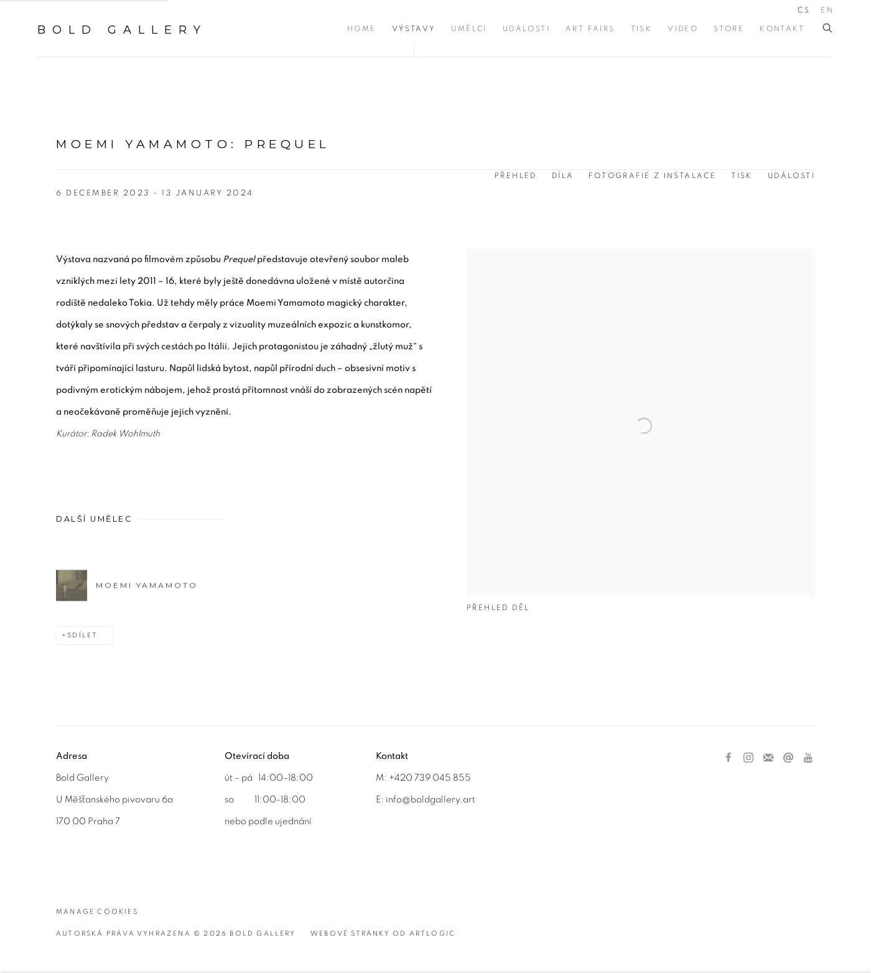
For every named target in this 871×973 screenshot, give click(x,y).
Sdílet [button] (82, 635)
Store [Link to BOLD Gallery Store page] (729, 28)
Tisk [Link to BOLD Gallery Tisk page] (642, 28)
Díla (563, 175)
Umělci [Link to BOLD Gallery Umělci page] (469, 28)
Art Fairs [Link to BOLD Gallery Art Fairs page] (590, 28)
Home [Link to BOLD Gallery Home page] (361, 28)
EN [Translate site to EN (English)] (827, 10)
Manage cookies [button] (97, 911)
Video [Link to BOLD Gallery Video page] (683, 28)
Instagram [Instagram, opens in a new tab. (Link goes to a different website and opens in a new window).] (748, 758)
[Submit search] (828, 28)
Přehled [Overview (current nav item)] (516, 175)
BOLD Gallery (122, 30)
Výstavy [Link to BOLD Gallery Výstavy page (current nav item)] (414, 28)
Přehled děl (498, 607)
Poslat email (788, 758)
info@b (401, 799)
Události (791, 175)
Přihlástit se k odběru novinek (768, 758)
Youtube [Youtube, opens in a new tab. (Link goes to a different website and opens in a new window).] (808, 758)
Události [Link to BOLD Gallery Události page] (526, 28)
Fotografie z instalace (652, 175)
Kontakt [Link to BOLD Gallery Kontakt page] (782, 28)
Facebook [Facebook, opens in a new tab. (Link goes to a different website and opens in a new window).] (728, 758)
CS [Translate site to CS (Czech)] (804, 10)
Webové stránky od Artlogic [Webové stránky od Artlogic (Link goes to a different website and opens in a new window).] (382, 933)
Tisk (742, 175)
